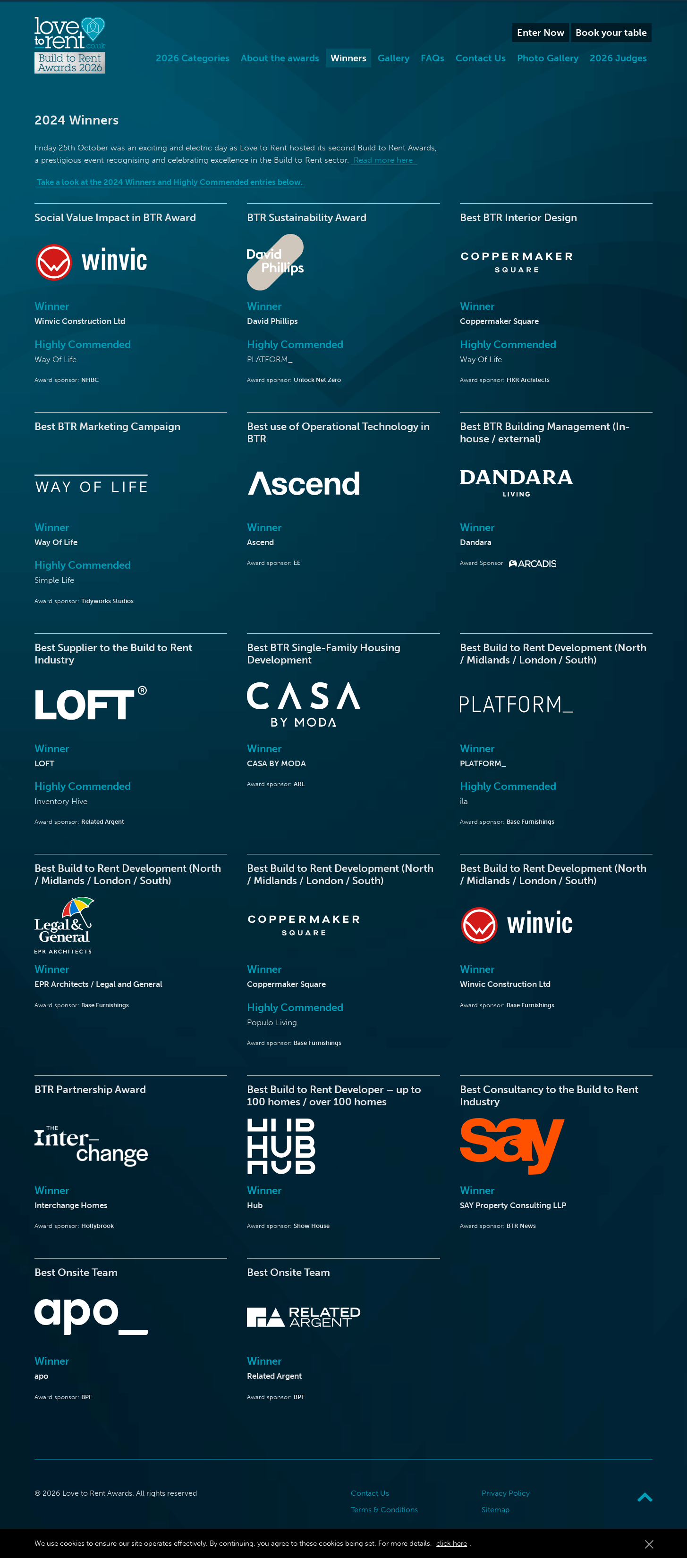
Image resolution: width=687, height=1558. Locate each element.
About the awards (280, 58)
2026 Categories (192, 58)
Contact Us (481, 58)
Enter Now (540, 32)
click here (451, 1543)
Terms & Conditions (384, 1509)
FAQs (432, 58)
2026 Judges (618, 58)
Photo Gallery (547, 58)
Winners (348, 58)
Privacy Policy (506, 1493)
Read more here (384, 160)
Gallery (393, 58)
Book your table (611, 32)
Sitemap (495, 1509)
